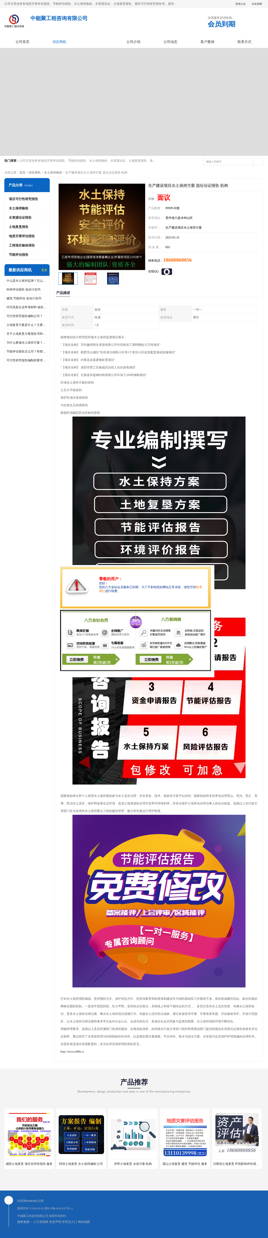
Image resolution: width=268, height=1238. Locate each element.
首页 (22, 172)
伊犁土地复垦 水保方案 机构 (133, 1163)
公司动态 (170, 42)
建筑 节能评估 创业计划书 (23, 298)
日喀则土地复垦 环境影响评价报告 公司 (239, 1163)
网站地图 (84, 1222)
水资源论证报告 (20, 217)
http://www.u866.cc (72, 1051)
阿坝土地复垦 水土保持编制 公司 (81, 1163)
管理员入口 (69, 1222)
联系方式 (244, 42)
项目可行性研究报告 (23, 199)
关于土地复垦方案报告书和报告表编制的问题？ (27, 333)
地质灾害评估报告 (22, 236)
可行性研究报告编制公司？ (24, 316)
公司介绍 (133, 42)
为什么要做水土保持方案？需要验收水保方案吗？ (27, 342)
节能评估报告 (18, 254)
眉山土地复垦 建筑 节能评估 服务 (184, 1163)
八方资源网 (40, 1222)
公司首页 (22, 42)
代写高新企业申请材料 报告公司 (27, 307)
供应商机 (59, 42)
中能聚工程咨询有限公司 (32, 1215)
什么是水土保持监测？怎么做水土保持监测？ (27, 280)
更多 (44, 270)
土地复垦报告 (18, 227)
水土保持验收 (53, 172)
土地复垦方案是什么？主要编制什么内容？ (27, 325)
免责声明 (55, 1222)
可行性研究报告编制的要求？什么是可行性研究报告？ (27, 360)
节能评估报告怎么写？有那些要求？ (27, 351)
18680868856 (177, 260)
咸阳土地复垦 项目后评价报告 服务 (29, 1163)
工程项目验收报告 (22, 245)
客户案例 (207, 42)
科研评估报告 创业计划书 (23, 289)
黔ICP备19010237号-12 (59, 1208)
